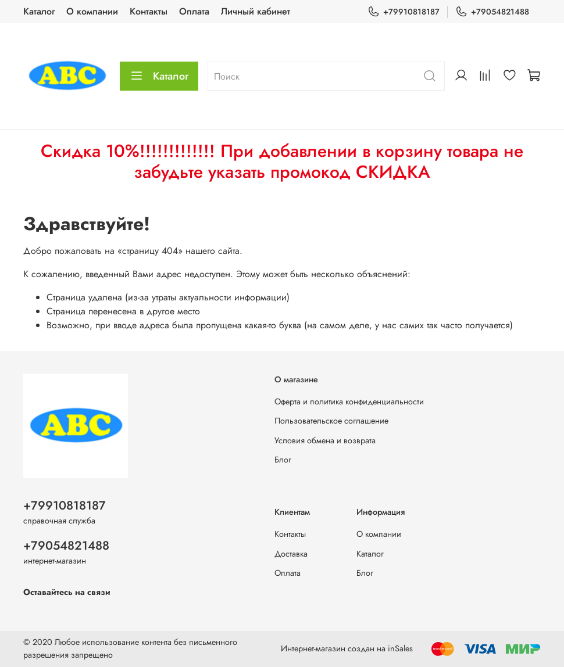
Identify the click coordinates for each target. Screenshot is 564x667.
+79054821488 (492, 12)
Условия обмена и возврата (325, 440)
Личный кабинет (255, 11)
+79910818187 (403, 12)
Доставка (291, 554)
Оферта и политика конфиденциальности (349, 401)
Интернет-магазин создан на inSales (347, 648)
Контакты (148, 11)
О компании (92, 11)
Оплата (194, 11)
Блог (282, 459)
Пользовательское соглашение (331, 420)
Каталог (39, 11)
